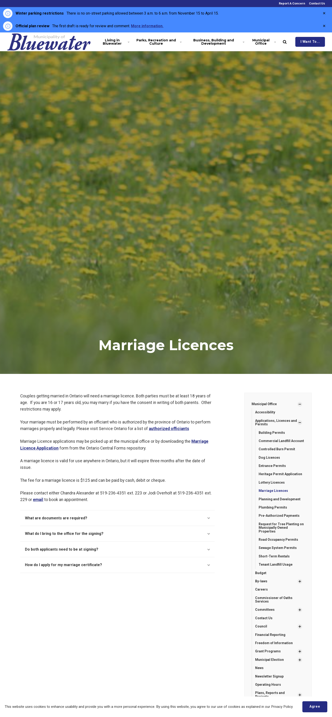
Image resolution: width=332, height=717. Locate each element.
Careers (261, 589)
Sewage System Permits (278, 548)
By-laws (261, 581)
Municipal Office (263, 42)
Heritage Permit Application (280, 474)
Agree (314, 707)
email (38, 499)
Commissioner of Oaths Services (273, 599)
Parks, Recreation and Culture (158, 42)
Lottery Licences (272, 482)
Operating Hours (268, 684)
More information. (147, 26)
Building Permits (272, 433)
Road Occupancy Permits (278, 539)
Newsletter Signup (269, 676)
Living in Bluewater (116, 42)
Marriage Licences (273, 491)
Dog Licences (269, 457)
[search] (285, 41)
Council (261, 626)
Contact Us (316, 3)
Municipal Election (269, 660)
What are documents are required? (117, 518)
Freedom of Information (274, 643)
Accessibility (265, 412)
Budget (260, 573)
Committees (265, 609)
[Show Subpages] (299, 404)
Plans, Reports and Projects (270, 694)
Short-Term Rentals (274, 556)
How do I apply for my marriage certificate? (117, 565)
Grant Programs (268, 651)
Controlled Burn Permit (277, 449)
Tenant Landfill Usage (275, 564)
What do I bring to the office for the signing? (117, 533)
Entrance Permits (272, 466)
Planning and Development (279, 499)
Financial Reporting (270, 635)
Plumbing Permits (273, 507)
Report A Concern (291, 3)
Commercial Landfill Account (281, 441)
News (259, 668)
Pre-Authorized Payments (279, 515)
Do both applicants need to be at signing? (117, 549)
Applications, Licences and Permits (276, 422)
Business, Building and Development (217, 42)
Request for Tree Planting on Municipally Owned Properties (281, 527)
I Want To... (310, 42)
